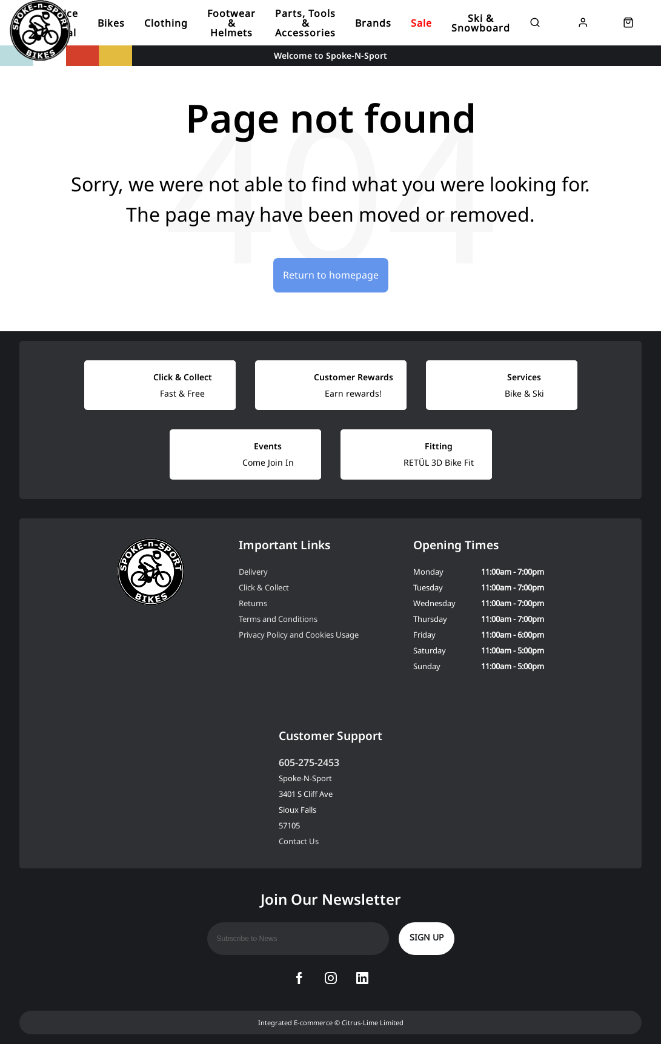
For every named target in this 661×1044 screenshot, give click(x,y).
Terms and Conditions (278, 618)
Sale (421, 23)
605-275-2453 (309, 762)
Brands (373, 23)
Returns (253, 603)
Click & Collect (264, 587)
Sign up (426, 937)
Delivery (253, 571)
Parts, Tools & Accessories (305, 23)
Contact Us (299, 841)
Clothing (166, 23)
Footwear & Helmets (231, 23)
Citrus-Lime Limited (373, 1022)
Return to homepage (331, 275)
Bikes (111, 23)
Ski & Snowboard (480, 23)
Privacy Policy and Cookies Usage (299, 634)
